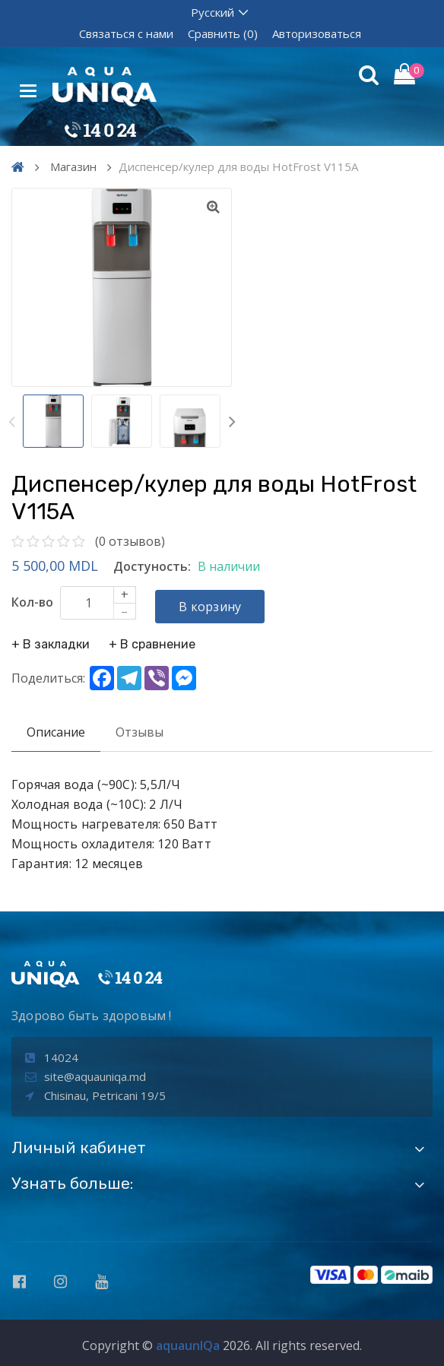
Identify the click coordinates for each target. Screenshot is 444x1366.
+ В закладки (50, 641)
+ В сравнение (152, 641)
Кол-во (32, 602)
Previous (11, 421)
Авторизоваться (316, 33)
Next (231, 421)
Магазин (73, 166)
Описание (56, 729)
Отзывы (139, 729)
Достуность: (152, 566)
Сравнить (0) (223, 33)
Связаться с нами (126, 33)
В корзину (213, 602)
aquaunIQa (188, 1341)
